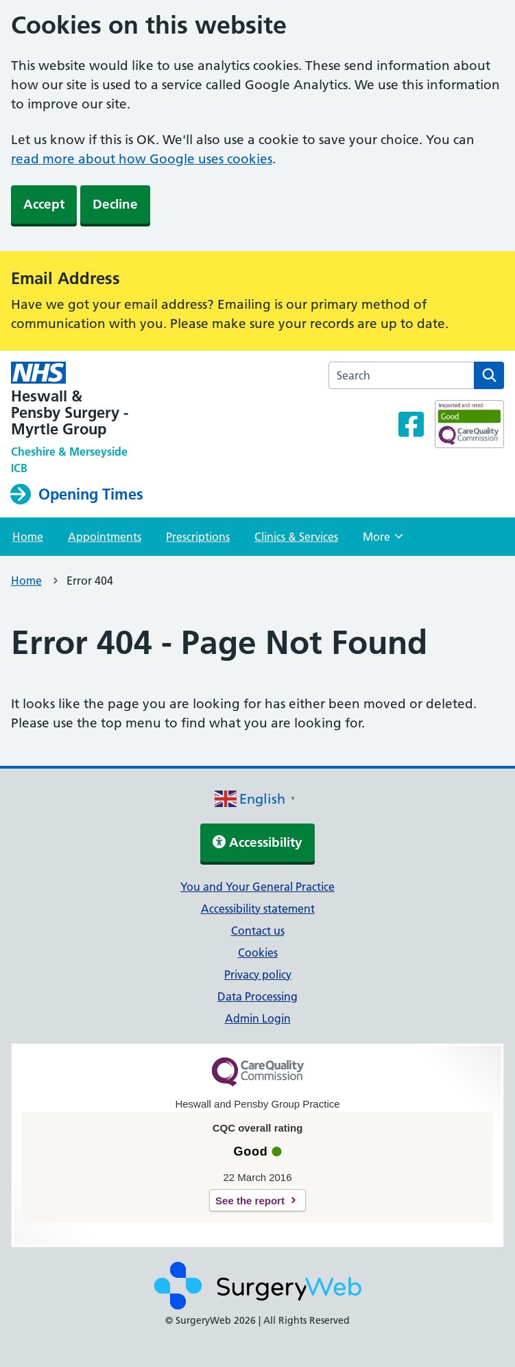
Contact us (258, 930)
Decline (115, 204)
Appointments (104, 537)
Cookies (258, 952)
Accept (43, 204)
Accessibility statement (258, 908)
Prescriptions (198, 537)
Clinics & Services (296, 537)
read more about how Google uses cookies (141, 159)
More (383, 541)
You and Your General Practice (257, 886)
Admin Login (258, 1018)
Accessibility (257, 842)
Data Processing (257, 996)
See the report (250, 1200)
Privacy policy (257, 974)
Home (27, 537)
